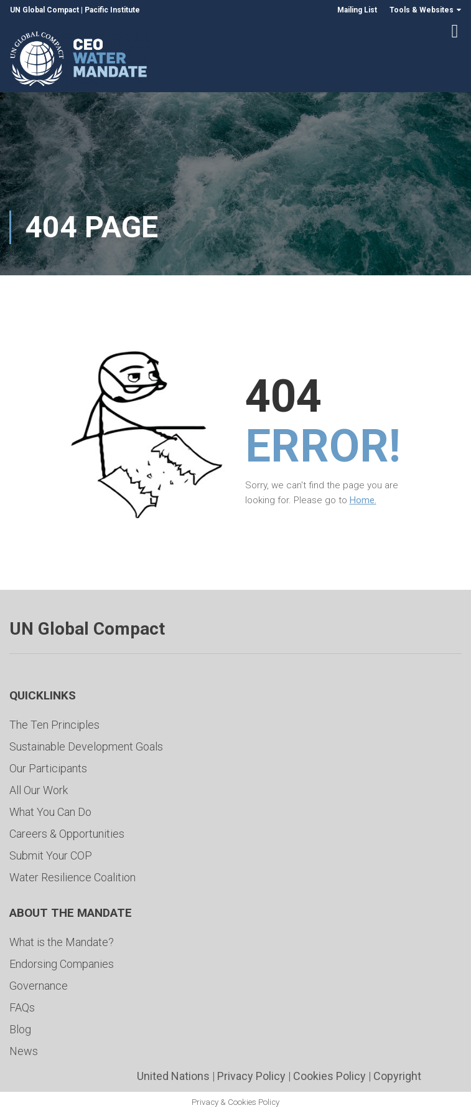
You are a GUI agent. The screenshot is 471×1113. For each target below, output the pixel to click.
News (23, 1051)
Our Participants (48, 768)
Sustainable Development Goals (86, 746)
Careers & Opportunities (66, 833)
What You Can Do (50, 811)
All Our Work (38, 790)
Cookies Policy (329, 1075)
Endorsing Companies (61, 963)
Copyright (397, 1075)
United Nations (173, 1075)
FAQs (22, 1007)
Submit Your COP (50, 855)
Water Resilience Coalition (72, 877)
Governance (38, 985)
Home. (363, 500)
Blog (20, 1029)
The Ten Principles (54, 724)
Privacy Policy (251, 1075)
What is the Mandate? (61, 942)
